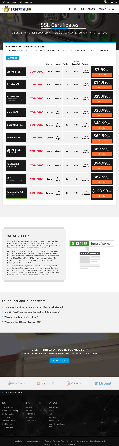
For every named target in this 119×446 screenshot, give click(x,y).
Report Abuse (54, 421)
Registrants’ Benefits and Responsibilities (91, 441)
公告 (50, 414)
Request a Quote (59, 360)
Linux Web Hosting (8, 407)
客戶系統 (8, 392)
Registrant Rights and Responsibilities (58, 441)
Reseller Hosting (7, 414)
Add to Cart (102, 75)
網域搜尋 (29, 407)
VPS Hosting (6, 417)
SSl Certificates (17, 392)
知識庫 (51, 410)
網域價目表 (29, 417)
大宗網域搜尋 (30, 414)
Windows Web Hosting (10, 410)
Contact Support (55, 407)
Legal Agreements (33, 441)
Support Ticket (28, 2)
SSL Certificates (7, 427)
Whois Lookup (31, 421)
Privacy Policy (17, 441)
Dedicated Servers (8, 421)
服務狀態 (52, 417)
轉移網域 (29, 410)
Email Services (7, 424)
